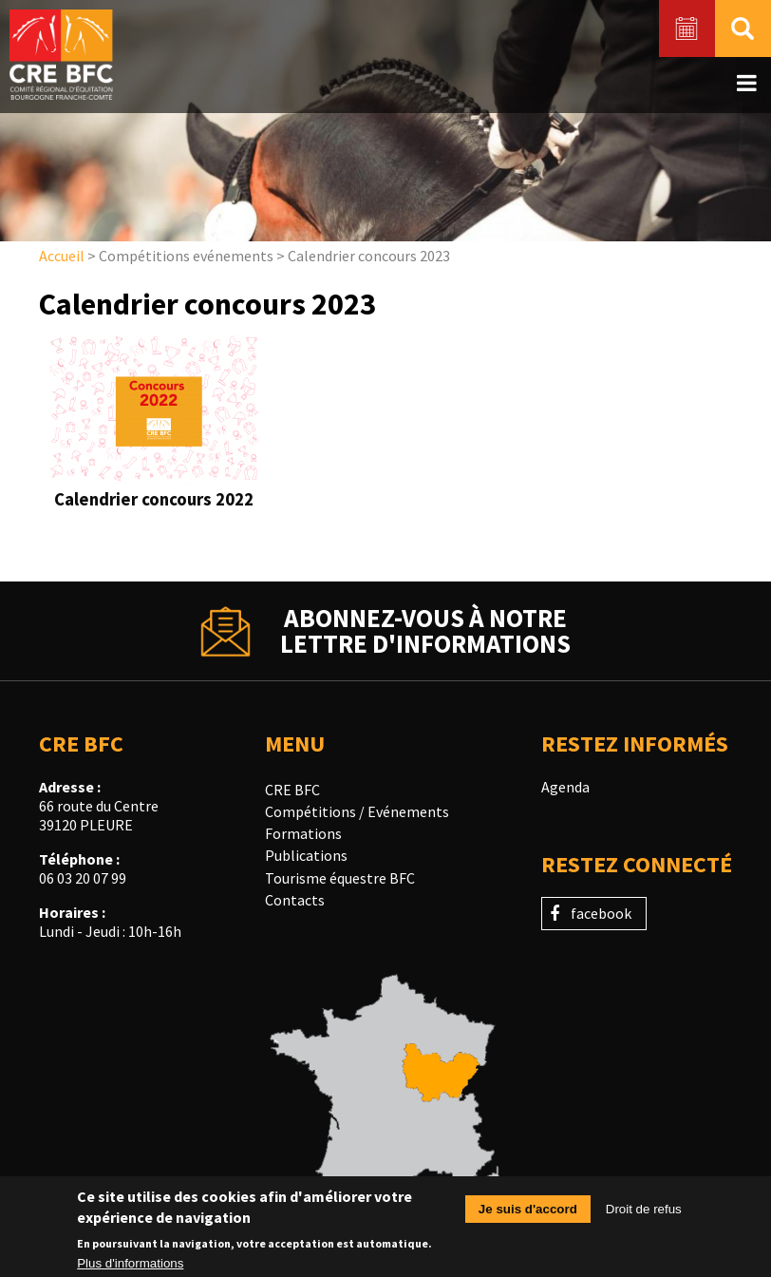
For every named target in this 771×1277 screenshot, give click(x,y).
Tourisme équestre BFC (340, 877)
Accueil (62, 255)
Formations (303, 833)
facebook (601, 913)
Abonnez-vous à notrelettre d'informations (425, 631)
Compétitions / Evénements (357, 811)
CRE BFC (292, 789)
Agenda (565, 786)
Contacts (295, 899)
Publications (306, 855)
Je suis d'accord (528, 1216)
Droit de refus (644, 1216)
